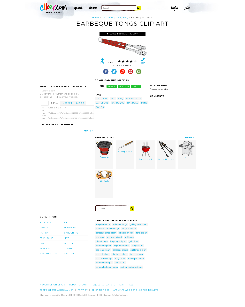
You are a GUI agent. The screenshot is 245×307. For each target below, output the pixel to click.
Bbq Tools (104, 176)
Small (54, 103)
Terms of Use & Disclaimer (57, 290)
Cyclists (69, 253)
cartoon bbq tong (103, 245)
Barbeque (104, 149)
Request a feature (103, 284)
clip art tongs (102, 241)
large (136, 86)
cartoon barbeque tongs (131, 267)
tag (121, 284)
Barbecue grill (145, 151)
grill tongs (129, 237)
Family (44, 233)
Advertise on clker (52, 284)
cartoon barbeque (104, 262)
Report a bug (78, 284)
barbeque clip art (136, 258)
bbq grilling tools (166, 151)
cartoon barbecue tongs (107, 267)
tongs (100, 107)
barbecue (102, 103)
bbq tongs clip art (118, 241)
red (118, 17)
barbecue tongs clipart (106, 233)
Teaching (46, 248)
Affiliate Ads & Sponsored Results (135, 290)
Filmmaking (71, 227)
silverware (133, 98)
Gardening (71, 233)
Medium (67, 103)
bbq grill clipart (102, 254)
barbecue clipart (120, 250)
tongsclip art (137, 245)
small (111, 86)
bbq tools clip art (114, 237)
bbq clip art (120, 262)
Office (44, 227)
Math (67, 238)
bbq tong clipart (103, 250)
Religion (45, 222)
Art (66, 222)
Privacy (82, 290)
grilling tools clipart (138, 224)
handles (132, 103)
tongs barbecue (103, 224)
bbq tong (100, 237)
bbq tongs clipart (119, 254)
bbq (125, 17)
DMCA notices (100, 290)
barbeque (118, 103)
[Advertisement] (67, 57)
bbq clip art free (126, 233)
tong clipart (120, 258)
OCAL (124, 34)
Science (69, 243)
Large (80, 103)
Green (68, 248)
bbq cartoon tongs (104, 258)
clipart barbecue (121, 245)
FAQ (130, 284)
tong (144, 103)
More (87, 130)
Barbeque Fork (125, 147)
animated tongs (120, 224)
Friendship (47, 238)
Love (43, 243)
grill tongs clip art (138, 250)
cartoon (108, 17)
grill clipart (133, 241)
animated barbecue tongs (107, 228)
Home (95, 17)
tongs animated (129, 228)
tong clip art (141, 233)
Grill (187, 150)
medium (124, 86)
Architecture (49, 253)
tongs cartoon (136, 254)
